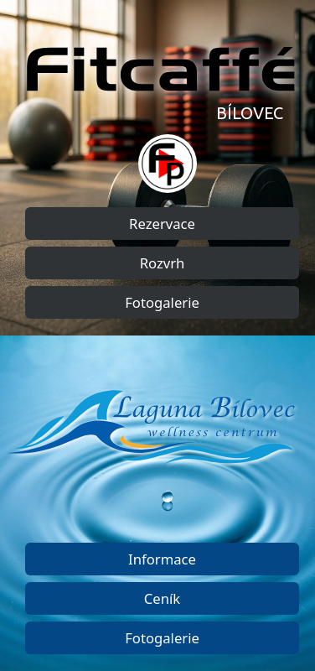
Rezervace (162, 223)
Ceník (162, 598)
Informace (162, 559)
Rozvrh (162, 263)
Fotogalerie (162, 302)
